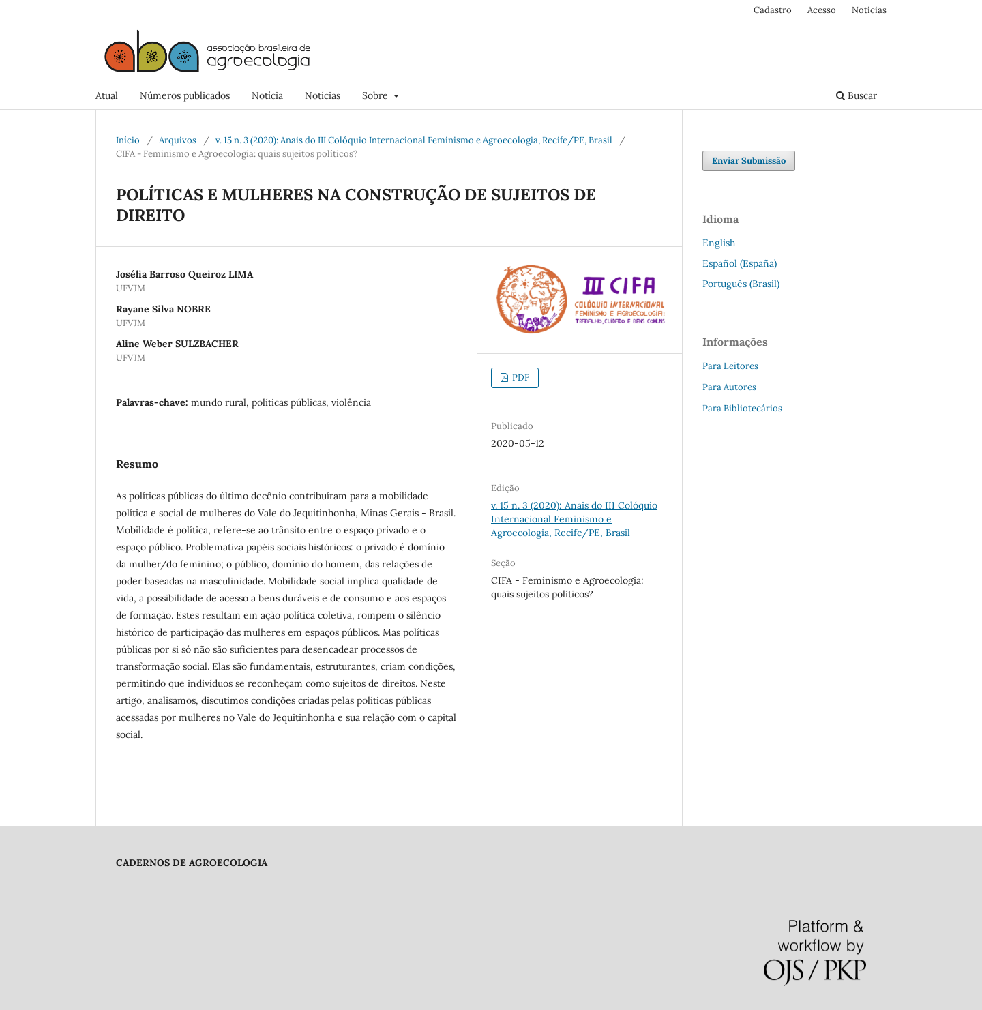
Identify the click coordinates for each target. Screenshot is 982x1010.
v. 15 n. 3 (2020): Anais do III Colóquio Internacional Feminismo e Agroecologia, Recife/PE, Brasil (413, 140)
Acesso (821, 10)
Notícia (267, 95)
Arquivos (177, 140)
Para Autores (729, 387)
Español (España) (739, 263)
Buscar (856, 95)
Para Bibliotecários (742, 408)
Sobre (376, 95)
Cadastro (773, 10)
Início (128, 140)
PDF (519, 377)
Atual (106, 95)
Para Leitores (730, 366)
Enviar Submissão (749, 160)
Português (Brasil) (740, 284)
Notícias (322, 95)
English (718, 243)
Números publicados (185, 95)
